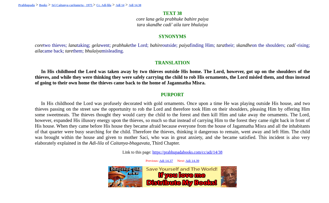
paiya (184, 45)
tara (221, 45)
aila (38, 51)
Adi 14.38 (135, 5)
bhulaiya (93, 51)
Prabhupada (26, 5)
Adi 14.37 (166, 161)
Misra (198, 82)
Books (43, 5)
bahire (156, 45)
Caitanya (119, 143)
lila (100, 143)
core (39, 45)
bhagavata (140, 143)
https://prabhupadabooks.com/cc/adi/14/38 (187, 152)
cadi (291, 45)
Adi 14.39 (192, 161)
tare (69, 51)
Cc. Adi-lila (103, 5)
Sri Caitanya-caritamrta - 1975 (72, 5)
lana (72, 45)
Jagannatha (179, 82)
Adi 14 (120, 5)
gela (96, 45)
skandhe (244, 45)
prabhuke (121, 45)
